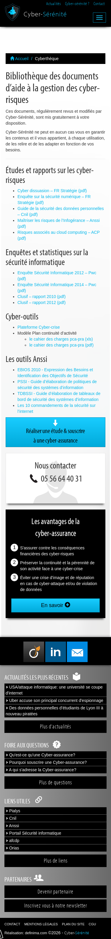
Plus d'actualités (55, 726)
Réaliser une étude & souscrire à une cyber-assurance (55, 431)
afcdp (12, 840)
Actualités (53, 3)
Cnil (11, 818)
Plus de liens (55, 860)
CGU (92, 924)
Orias (12, 848)
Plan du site (73, 924)
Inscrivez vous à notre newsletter (55, 905)
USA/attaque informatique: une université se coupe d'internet (54, 690)
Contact (99, 3)
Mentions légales (41, 924)
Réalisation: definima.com (25, 933)
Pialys (13, 810)
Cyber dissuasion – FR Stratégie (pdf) (52, 190)
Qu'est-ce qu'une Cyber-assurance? (40, 755)
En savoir (55, 605)
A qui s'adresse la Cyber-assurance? (41, 769)
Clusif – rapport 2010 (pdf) (41, 296)
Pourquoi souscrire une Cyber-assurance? (46, 762)
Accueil (19, 58)
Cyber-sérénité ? (77, 3)
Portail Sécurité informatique (33, 833)
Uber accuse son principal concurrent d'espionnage (54, 700)
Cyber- (45, 12)
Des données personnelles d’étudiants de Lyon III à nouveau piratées (54, 711)
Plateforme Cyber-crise (38, 327)
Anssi (12, 825)
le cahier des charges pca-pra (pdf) (61, 345)
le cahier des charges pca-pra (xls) (61, 339)
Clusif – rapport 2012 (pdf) (41, 302)
